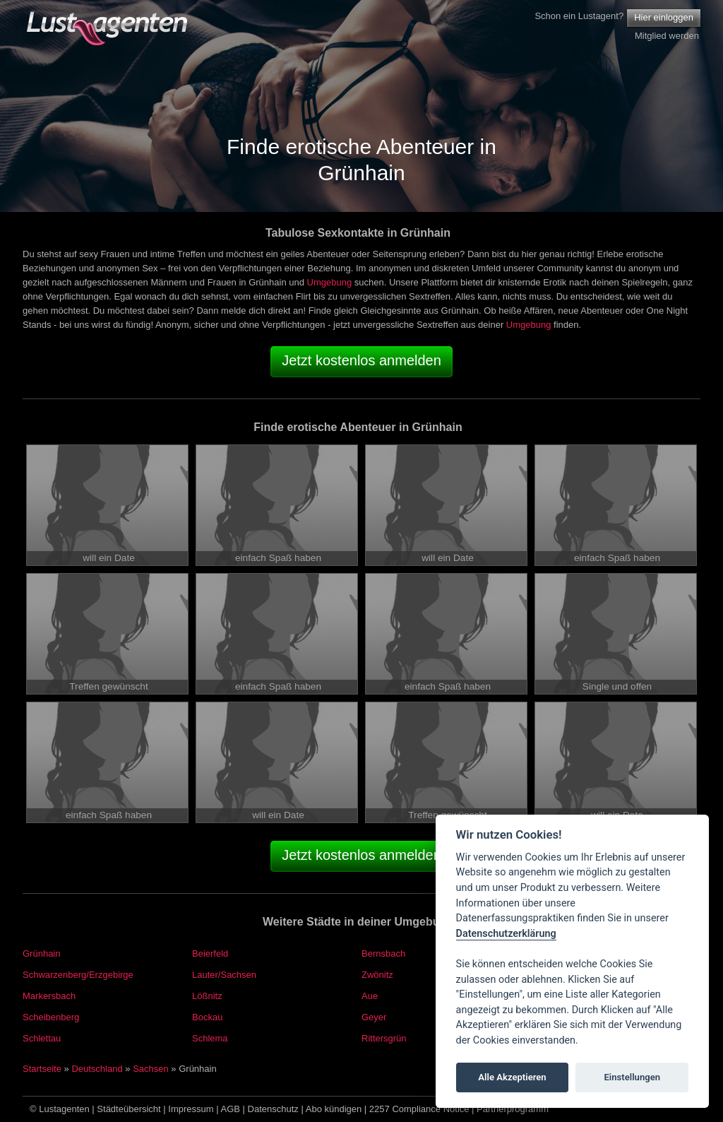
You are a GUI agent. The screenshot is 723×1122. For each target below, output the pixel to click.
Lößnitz (207, 996)
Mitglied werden (667, 35)
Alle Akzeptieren (512, 1077)
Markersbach (49, 996)
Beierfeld (210, 953)
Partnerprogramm (513, 1109)
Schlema (210, 1038)
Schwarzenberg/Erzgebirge (78, 974)
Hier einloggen (663, 17)
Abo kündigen (334, 1109)
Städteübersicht (128, 1109)
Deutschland (96, 1068)
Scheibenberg (51, 1017)
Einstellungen (632, 1077)
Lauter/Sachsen (224, 974)
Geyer (374, 1017)
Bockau (207, 1017)
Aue (370, 996)
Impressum (190, 1109)
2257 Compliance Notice (419, 1109)
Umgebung (329, 282)
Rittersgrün (384, 1038)
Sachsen (151, 1068)
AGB (230, 1109)
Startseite (42, 1068)
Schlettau (42, 1038)
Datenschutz (273, 1109)
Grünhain (41, 953)
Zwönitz (377, 974)
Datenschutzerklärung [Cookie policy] (506, 934)
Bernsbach (383, 953)
